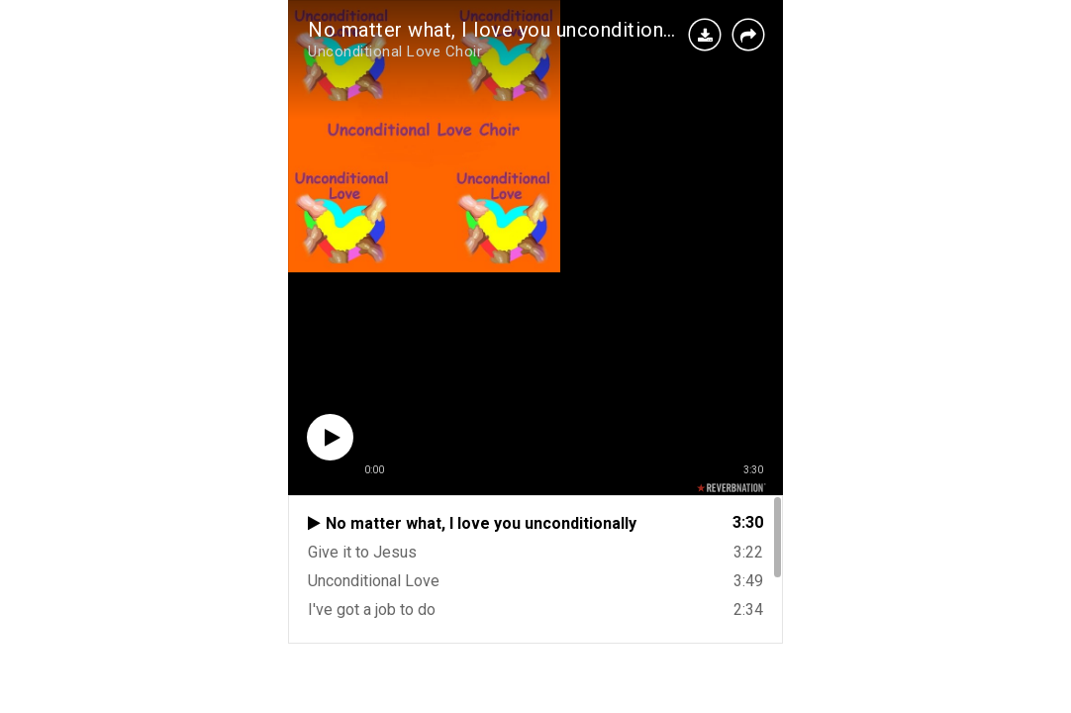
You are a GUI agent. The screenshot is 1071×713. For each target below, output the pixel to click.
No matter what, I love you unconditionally (501, 30)
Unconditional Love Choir (395, 51)
